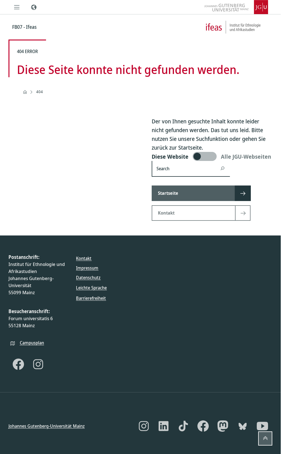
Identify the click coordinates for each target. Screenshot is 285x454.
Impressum (87, 268)
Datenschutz (88, 277)
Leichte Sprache (91, 288)
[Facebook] (18, 364)
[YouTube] (262, 426)
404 (39, 91)
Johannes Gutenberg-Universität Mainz (46, 426)
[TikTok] (183, 426)
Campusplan (32, 342)
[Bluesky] (242, 426)
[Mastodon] (223, 426)
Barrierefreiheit (91, 298)
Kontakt (84, 258)
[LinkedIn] (163, 426)
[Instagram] (38, 364)
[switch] (212, 156)
